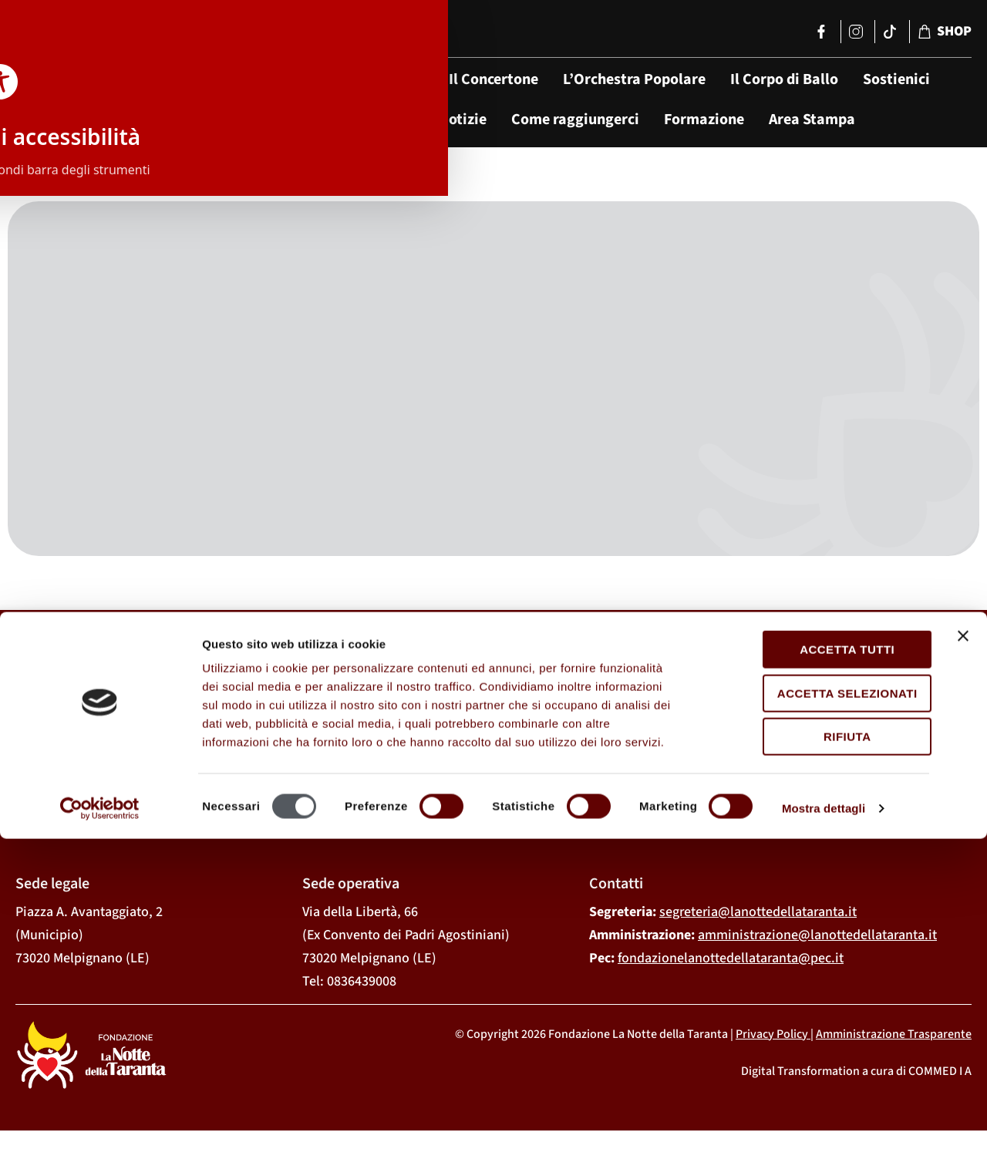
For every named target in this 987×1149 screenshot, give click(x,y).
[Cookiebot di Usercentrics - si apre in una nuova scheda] (99, 1118)
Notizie (463, 119)
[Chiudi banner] (963, 946)
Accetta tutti (818, 959)
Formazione (704, 119)
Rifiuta (819, 1046)
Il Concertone (493, 79)
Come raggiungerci (575, 119)
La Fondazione (284, 79)
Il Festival (391, 79)
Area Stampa (812, 119)
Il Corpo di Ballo (784, 79)
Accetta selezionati (819, 1002)
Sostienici (896, 79)
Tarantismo (375, 119)
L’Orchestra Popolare (634, 79)
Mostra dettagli (823, 1118)
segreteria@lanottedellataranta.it (758, 915)
